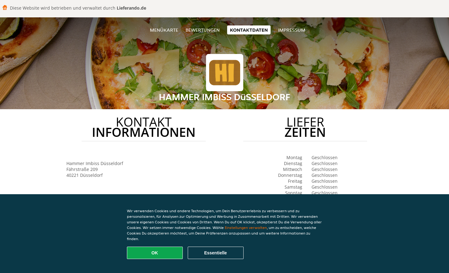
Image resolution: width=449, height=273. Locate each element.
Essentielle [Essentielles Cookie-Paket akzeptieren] (215, 252)
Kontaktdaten (249, 30)
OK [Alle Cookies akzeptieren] (154, 252)
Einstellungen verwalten (246, 227)
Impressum (291, 30)
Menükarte (164, 30)
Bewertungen (203, 30)
